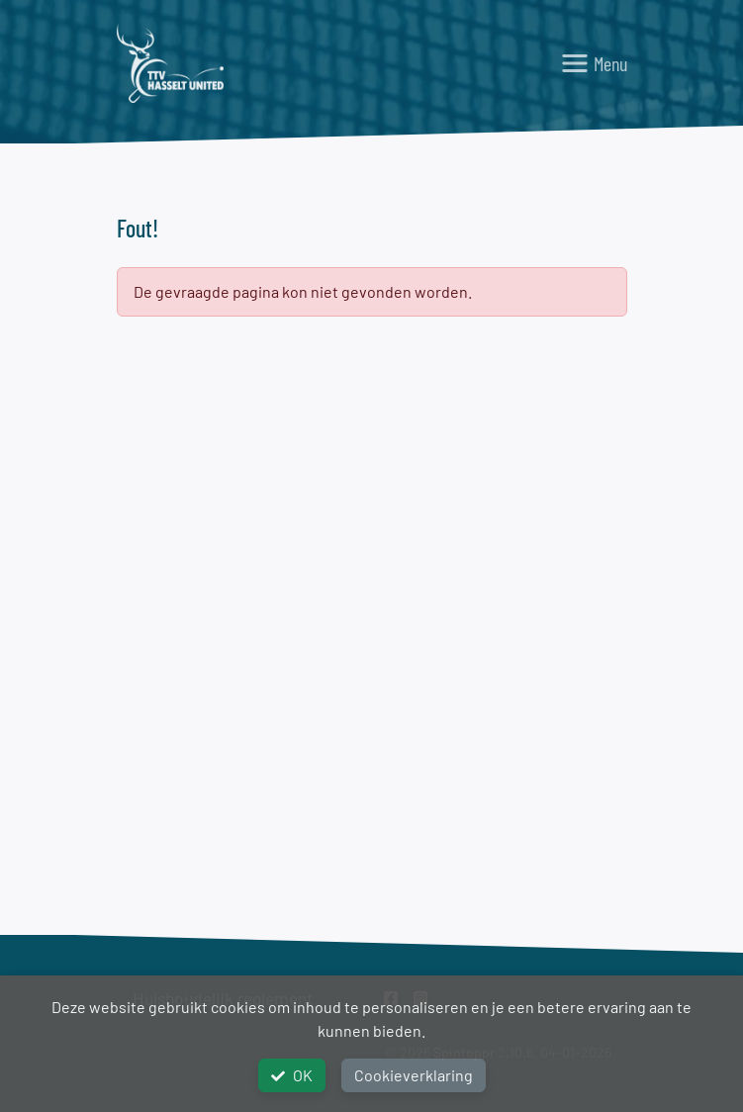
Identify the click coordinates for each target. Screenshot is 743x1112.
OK (292, 1075)
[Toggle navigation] (593, 63)
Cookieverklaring (413, 1075)
